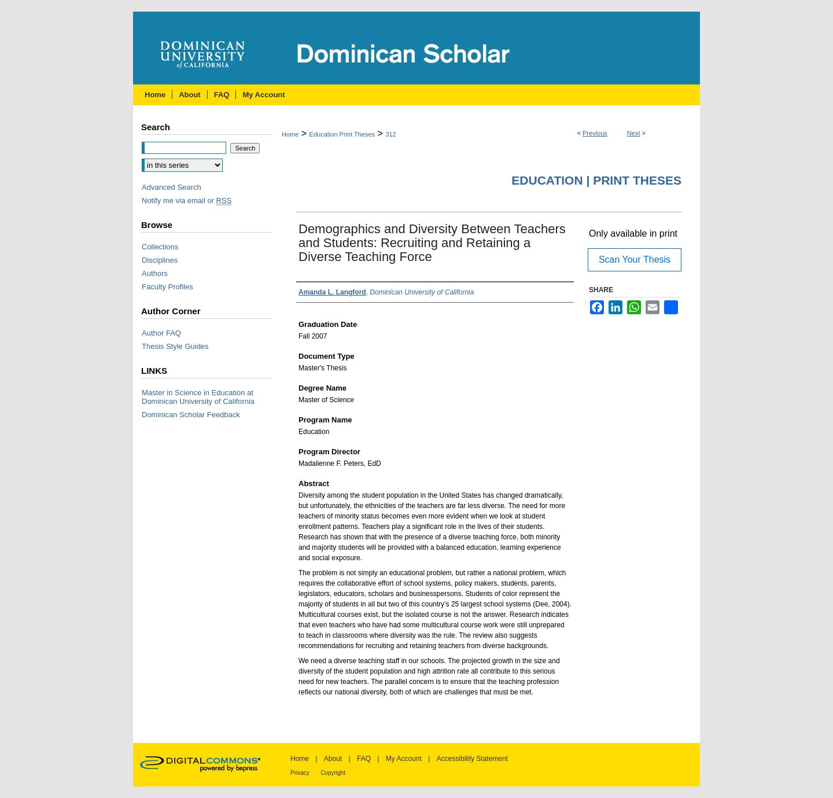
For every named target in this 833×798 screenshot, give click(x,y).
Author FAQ (161, 333)
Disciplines (160, 260)
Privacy (299, 773)
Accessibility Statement (472, 759)
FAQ (364, 759)
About (333, 759)
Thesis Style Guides (175, 346)
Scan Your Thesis (634, 259)
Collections (160, 246)
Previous (595, 133)
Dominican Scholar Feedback (191, 414)
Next (633, 133)
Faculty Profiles (167, 286)
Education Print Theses (342, 134)
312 (390, 134)
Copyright (332, 773)
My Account (404, 759)
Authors (155, 273)
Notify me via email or (186, 200)
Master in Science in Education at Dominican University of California (198, 397)
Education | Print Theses (596, 180)
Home (290, 134)
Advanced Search (171, 187)
